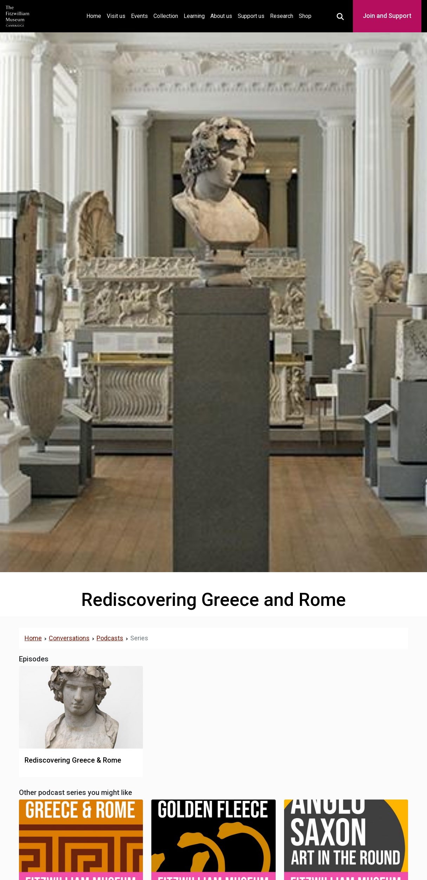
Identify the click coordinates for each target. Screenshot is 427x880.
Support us (251, 16)
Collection (165, 16)
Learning (194, 16)
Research (281, 16)
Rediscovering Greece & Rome (73, 760)
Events (139, 16)
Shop (305, 16)
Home (95, 15)
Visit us (116, 16)
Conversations (69, 638)
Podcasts (110, 638)
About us (221, 16)
